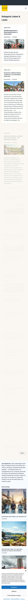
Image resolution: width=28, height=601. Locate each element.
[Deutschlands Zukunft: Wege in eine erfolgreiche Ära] (14, 501)
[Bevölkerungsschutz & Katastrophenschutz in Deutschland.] (14, 44)
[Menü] (25, 8)
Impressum (22, 599)
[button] (26, 570)
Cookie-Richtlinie (6, 599)
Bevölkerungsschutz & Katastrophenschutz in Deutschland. (11, 32)
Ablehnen (14, 591)
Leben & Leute (7, 27)
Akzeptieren (14, 587)
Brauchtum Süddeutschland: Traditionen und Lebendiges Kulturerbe (12, 76)
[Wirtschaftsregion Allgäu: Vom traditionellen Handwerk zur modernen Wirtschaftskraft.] (14, 533)
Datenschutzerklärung (15, 599)
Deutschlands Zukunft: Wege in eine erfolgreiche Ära (14, 516)
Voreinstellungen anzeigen (14, 595)
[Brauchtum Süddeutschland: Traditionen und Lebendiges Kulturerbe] (14, 88)
